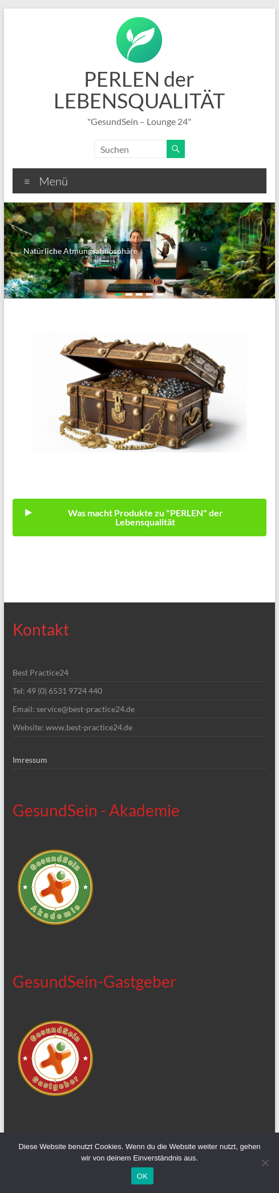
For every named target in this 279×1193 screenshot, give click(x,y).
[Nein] (264, 1162)
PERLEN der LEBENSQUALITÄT (139, 89)
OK (142, 1176)
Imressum (30, 760)
